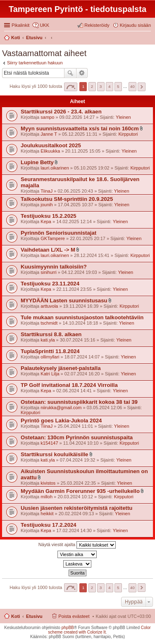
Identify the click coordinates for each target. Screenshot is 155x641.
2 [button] (92, 86)
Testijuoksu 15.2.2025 (48, 216)
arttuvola (49, 306)
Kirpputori (128, 134)
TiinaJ (46, 191)
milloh (46, 496)
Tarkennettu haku (82, 73)
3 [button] (101, 86)
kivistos (48, 483)
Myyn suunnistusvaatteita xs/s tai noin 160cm (80, 128)
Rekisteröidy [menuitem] (97, 25)
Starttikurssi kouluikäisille (54, 454)
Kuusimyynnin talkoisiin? (54, 267)
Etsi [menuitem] (148, 38)
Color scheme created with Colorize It (99, 629)
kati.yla (48, 339)
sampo (47, 117)
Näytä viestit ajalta (77, 545)
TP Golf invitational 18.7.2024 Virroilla (69, 385)
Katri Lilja (50, 373)
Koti (15, 616)
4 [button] (109, 86)
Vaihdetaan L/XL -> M (48, 250)
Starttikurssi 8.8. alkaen (51, 334)
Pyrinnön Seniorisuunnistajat (58, 233)
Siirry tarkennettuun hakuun (35, 62)
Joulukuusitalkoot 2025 (51, 145)
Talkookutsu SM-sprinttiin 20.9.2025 (67, 199)
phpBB (68, 627)
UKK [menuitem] (44, 25)
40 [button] (132, 86)
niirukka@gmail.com (61, 407)
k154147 (49, 443)
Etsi (70, 73)
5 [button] (118, 86)
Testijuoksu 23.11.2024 (50, 283)
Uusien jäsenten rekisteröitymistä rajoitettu (76, 508)
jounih (46, 204)
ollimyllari (50, 356)
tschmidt (49, 322)
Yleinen (123, 117)
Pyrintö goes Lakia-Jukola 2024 (61, 420)
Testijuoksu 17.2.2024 (48, 525)
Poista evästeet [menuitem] (73, 616)
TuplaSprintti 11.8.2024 (50, 351)
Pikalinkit (20, 25)
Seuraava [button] (141, 86)
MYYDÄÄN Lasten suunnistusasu (64, 300)
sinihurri (49, 272)
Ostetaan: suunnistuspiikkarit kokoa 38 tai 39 (79, 402)
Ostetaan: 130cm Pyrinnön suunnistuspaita (77, 437)
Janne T (49, 134)
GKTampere (53, 238)
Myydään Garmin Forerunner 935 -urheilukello (80, 491)
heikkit (47, 513)
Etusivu (34, 616)
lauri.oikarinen (55, 167)
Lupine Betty (37, 162)
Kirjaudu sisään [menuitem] (135, 25)
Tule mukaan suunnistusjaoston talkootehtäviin (82, 317)
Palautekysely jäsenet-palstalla (61, 368)
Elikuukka (50, 150)
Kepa (46, 221)
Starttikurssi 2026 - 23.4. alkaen (61, 111)
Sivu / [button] (70, 86)
